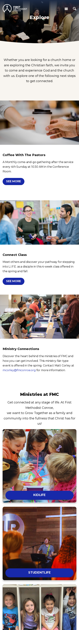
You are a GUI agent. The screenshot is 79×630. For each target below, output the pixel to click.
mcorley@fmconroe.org (19, 370)
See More (13, 181)
